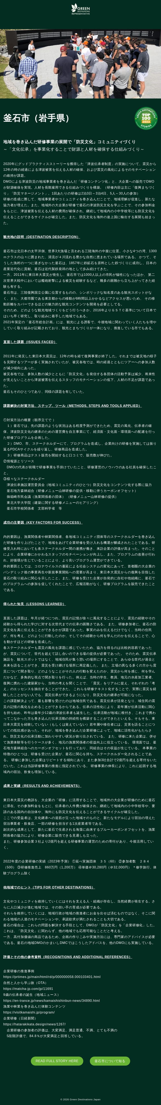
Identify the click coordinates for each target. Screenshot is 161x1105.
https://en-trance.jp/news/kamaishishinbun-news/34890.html (53, 1000)
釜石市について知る (110, 1061)
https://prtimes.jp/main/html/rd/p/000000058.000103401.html (52, 977)
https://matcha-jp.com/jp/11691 (28, 988)
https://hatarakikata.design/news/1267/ (40, 1024)
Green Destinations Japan (85, 1099)
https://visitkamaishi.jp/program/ (31, 1012)
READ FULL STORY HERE (57, 1061)
